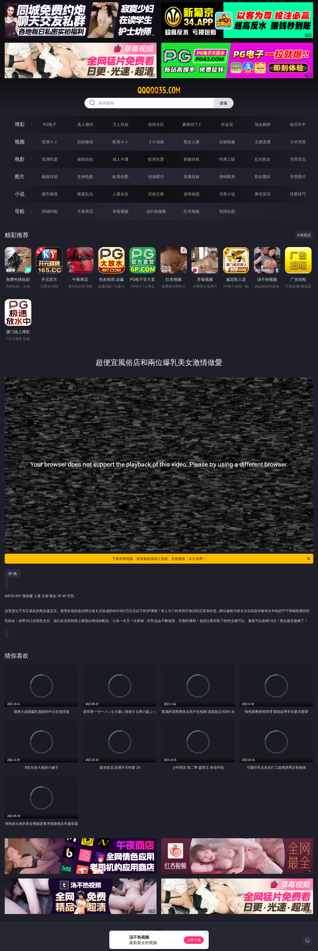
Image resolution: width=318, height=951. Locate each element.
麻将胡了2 (191, 124)
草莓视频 (120, 211)
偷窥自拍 (50, 176)
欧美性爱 (156, 159)
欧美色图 (120, 176)
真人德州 (85, 124)
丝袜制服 (227, 142)
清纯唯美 (227, 176)
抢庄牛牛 (298, 124)
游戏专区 (156, 124)
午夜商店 (85, 211)
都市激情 (50, 194)
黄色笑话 (263, 194)
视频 (20, 141)
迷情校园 (191, 194)
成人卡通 (120, 159)
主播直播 (263, 142)
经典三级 (227, 159)
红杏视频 (191, 211)
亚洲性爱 (50, 159)
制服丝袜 (191, 159)
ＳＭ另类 (298, 142)
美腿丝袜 (191, 176)
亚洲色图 (85, 176)
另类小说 (227, 194)
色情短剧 (227, 211)
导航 (20, 211)
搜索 (224, 103)
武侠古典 (156, 194)
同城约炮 (50, 211)
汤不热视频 (156, 211)
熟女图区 (263, 176)
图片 (20, 176)
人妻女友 (120, 194)
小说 (20, 193)
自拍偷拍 (85, 142)
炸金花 (227, 124)
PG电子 (49, 124)
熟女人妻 (191, 142)
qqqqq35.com (158, 90)
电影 (20, 159)
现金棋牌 (263, 124)
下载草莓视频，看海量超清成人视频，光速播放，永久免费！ (211, 559)
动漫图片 (156, 176)
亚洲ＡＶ (50, 142)
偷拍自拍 (85, 159)
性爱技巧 (298, 194)
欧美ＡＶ (120, 142)
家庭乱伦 (85, 194)
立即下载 (194, 940)
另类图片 (298, 176)
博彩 (20, 124)
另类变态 (298, 159)
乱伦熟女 (263, 159)
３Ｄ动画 (156, 142)
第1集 (12, 573)
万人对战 (120, 124)
